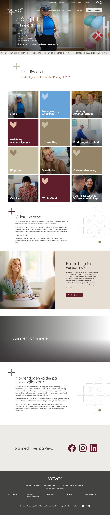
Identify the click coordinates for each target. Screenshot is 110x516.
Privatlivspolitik (32, 506)
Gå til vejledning (74, 295)
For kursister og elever (75, 2)
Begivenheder (52, 2)
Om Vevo (79, 10)
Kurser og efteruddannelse (56, 10)
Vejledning (70, 10)
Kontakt (87, 2)
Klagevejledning (65, 506)
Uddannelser (41, 10)
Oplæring (62, 2)
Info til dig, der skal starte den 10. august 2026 (45, 77)
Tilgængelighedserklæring (48, 506)
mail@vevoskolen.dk (77, 486)
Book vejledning (94, 10)
